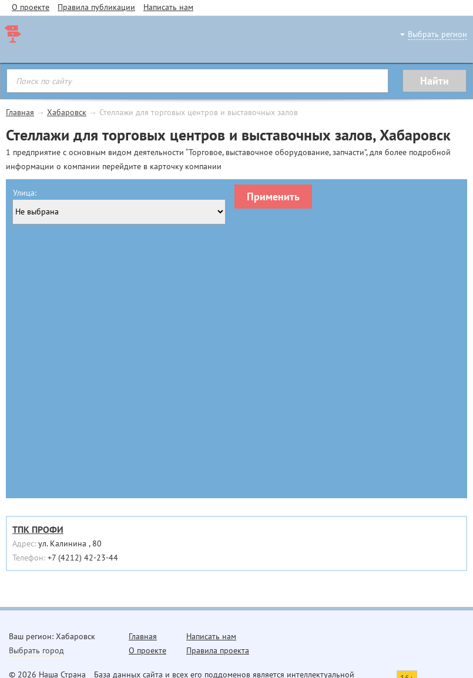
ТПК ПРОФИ (37, 529)
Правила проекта (217, 650)
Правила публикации (96, 7)
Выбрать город (36, 650)
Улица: (24, 192)
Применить (273, 196)
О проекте (30, 7)
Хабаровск (66, 112)
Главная (20, 112)
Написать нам (168, 7)
